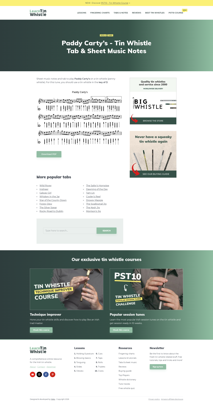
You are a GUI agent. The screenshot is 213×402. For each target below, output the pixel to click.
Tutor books (124, 384)
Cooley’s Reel (93, 196)
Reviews (136, 13)
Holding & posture (85, 353)
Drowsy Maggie (94, 200)
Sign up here (158, 367)
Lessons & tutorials (127, 358)
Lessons (81, 13)
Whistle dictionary (127, 379)
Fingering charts (126, 353)
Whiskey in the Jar (50, 196)
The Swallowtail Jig (96, 204)
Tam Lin (90, 193)
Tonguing (80, 362)
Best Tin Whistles (155, 13)
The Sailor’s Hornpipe (97, 185)
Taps (100, 358)
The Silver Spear (48, 207)
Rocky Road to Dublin (51, 211)
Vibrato (79, 371)
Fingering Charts (100, 13)
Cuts (100, 353)
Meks (53, 399)
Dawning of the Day (97, 189)
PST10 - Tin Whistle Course (114, 3)
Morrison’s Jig (93, 211)
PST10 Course (176, 12)
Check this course (41, 330)
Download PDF (49, 154)
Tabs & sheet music (128, 362)
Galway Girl (45, 193)
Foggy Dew (46, 204)
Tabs (110, 35)
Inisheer (44, 189)
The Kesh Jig (93, 207)
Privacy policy (154, 399)
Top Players (124, 375)
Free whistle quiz (127, 388)
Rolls (100, 362)
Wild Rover (45, 185)
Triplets (101, 366)
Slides (79, 366)
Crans (101, 371)
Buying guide (125, 371)
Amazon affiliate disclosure (172, 399)
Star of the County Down (53, 200)
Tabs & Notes (121, 13)
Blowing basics (83, 358)
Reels (103, 35)
